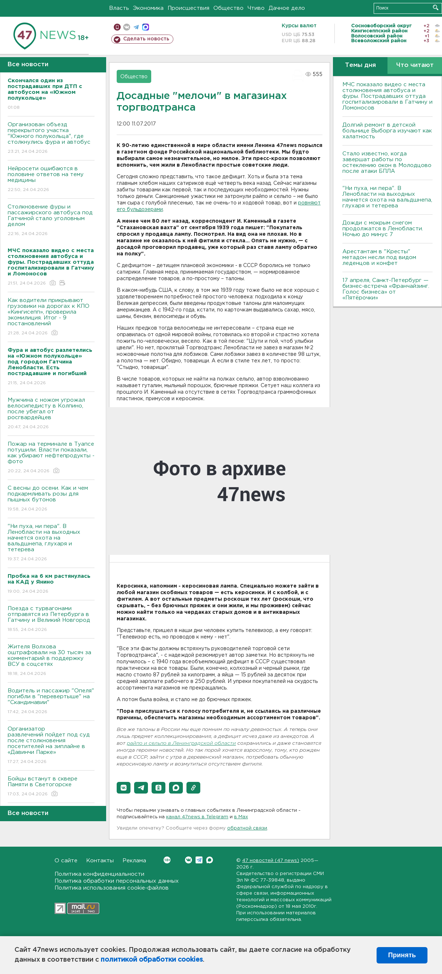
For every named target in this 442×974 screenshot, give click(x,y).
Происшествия (188, 8)
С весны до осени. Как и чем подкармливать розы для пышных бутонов (51, 499)
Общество (228, 8)
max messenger (145, 27)
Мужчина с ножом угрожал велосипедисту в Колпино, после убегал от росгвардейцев (51, 414)
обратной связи (247, 828)
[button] (123, 788)
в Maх (241, 817)
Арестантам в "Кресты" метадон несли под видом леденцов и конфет (379, 257)
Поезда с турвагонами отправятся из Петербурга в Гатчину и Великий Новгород (51, 619)
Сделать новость (146, 39)
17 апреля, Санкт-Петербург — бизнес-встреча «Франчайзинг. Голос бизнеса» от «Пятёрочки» (385, 289)
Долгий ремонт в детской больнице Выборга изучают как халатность (387, 131)
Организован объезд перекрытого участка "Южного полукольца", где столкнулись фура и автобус (51, 138)
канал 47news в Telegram (197, 817)
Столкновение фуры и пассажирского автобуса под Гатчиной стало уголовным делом (51, 220)
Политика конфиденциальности (99, 874)
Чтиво (256, 8)
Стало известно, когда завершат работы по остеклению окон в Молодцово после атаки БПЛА (386, 162)
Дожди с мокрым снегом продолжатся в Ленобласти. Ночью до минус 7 (382, 228)
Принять (402, 955)
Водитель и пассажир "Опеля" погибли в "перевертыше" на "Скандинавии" (51, 701)
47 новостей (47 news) (270, 861)
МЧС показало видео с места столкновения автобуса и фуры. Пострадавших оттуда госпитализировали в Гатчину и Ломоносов (387, 96)
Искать (435, 7)
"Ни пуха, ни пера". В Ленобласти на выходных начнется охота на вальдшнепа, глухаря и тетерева (51, 543)
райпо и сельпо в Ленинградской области (181, 743)
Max (209, 859)
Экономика (148, 8)
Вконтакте (167, 859)
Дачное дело (287, 8)
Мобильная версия (117, 27)
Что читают (415, 65)
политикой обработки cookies (152, 960)
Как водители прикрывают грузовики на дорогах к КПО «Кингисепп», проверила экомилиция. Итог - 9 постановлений (51, 317)
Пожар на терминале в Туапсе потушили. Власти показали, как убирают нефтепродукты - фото (51, 458)
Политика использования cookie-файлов (112, 888)
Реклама (134, 860)
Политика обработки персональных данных (117, 881)
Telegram (199, 859)
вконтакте (126, 27)
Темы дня (360, 65)
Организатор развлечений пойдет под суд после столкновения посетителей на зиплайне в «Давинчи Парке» (51, 746)
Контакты (100, 860)
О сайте (66, 860)
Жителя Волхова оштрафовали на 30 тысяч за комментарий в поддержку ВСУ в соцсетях (51, 660)
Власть (119, 8)
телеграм (136, 27)
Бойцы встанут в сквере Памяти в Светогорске (51, 786)
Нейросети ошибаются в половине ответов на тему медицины (51, 179)
